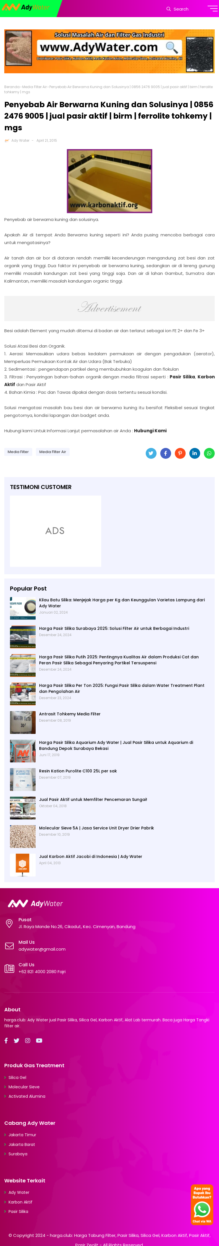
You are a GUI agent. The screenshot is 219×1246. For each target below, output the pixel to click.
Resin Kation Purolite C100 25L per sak (78, 771)
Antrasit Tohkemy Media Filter (70, 714)
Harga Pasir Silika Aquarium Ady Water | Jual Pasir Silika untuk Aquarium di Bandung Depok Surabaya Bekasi (116, 745)
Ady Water (20, 140)
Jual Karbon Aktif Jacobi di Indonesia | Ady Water (90, 856)
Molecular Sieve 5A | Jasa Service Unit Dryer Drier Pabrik (96, 828)
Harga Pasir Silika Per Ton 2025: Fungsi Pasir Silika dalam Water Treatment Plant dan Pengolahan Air (121, 688)
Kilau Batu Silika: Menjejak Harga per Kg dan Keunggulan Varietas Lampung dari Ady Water (122, 603)
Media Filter (18, 451)
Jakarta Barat (22, 1144)
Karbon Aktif (21, 1202)
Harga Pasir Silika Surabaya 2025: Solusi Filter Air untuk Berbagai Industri (114, 628)
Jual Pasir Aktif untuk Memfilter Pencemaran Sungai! (93, 799)
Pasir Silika (18, 1211)
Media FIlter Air (34, 86)
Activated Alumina (27, 1096)
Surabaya (18, 1154)
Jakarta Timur (22, 1135)
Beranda (12, 86)
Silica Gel (17, 1077)
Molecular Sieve (24, 1087)
